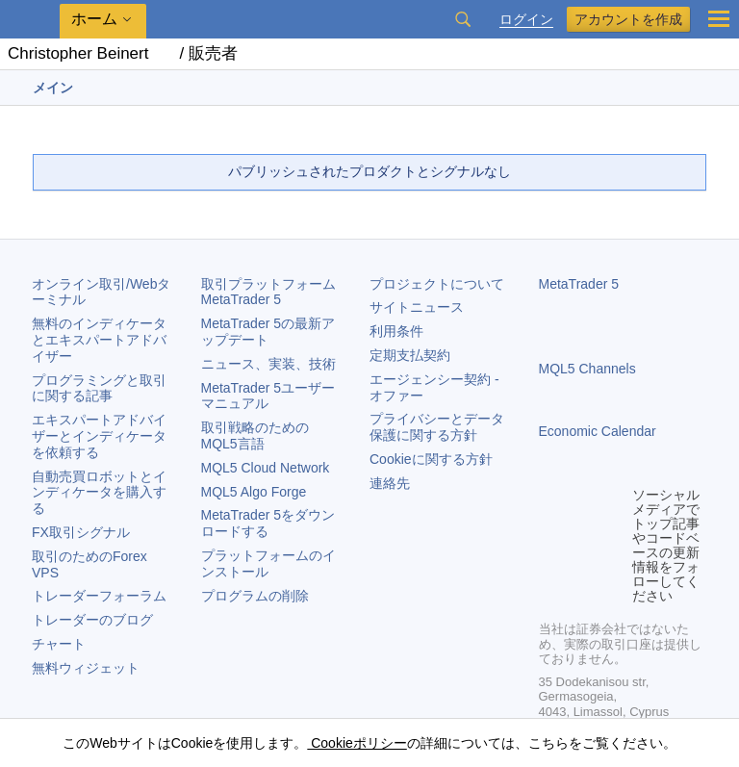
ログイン (526, 20)
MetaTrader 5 (579, 284)
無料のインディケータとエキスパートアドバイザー (99, 340)
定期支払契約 (410, 355)
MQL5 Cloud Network (265, 467)
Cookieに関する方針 (431, 459)
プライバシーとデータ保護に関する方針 (437, 427)
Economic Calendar (597, 431)
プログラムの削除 (255, 595)
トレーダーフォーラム (99, 595)
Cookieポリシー (356, 743)
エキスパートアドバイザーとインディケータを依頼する (99, 436)
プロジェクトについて (437, 284)
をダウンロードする (268, 523)
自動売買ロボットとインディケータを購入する (99, 493)
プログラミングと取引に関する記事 (99, 388)
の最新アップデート (268, 331)
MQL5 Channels (587, 368)
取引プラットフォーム (275, 292)
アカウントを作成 (628, 19)
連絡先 (390, 483)
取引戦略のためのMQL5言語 (255, 435)
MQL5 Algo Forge (254, 491)
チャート (59, 644)
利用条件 (396, 331)
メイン (53, 87)
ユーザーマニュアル (268, 396)
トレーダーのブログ (92, 619)
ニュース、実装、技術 (268, 363)
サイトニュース (417, 307)
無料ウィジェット (86, 668)
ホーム (94, 19)
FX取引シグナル (81, 532)
